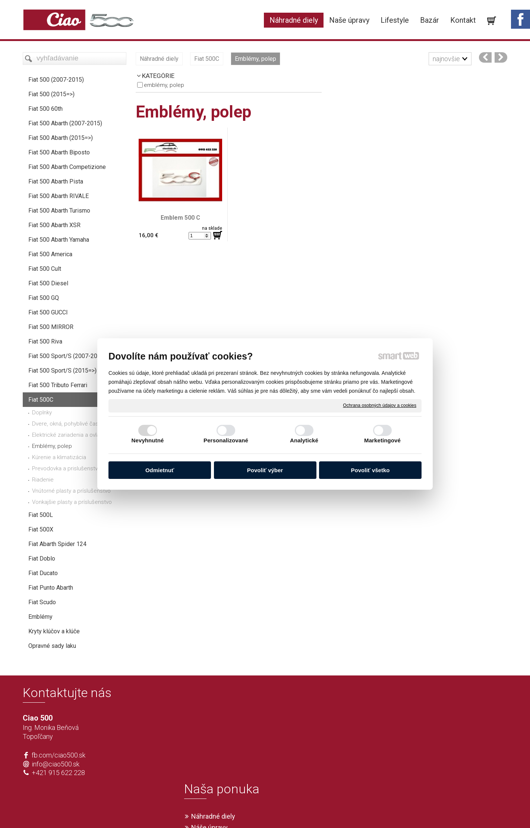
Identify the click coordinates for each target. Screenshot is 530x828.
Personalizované (226, 440)
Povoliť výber (265, 470)
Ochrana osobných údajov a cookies (379, 405)
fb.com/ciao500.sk (58, 755)
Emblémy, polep (164, 85)
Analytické (304, 440)
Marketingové (382, 440)
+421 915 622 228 (58, 773)
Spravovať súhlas (375, 810)
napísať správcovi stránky (243, 810)
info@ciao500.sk (55, 764)
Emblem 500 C (180, 217)
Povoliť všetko (370, 470)
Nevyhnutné (148, 440)
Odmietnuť (159, 470)
